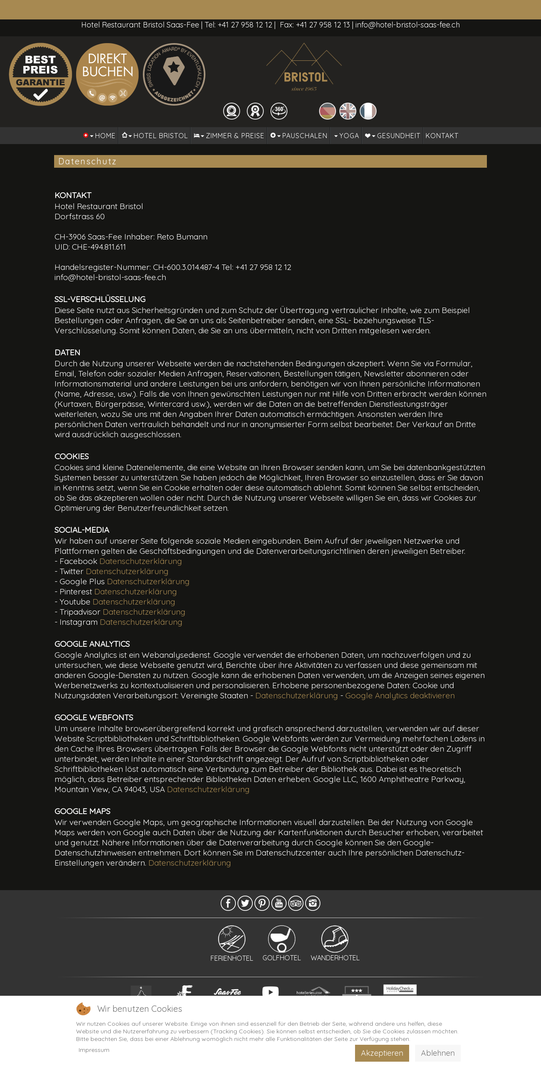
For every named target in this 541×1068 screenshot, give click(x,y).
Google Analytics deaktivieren (400, 695)
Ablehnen (438, 1053)
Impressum (94, 1050)
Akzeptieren (382, 1053)
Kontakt (442, 135)
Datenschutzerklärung (140, 561)
